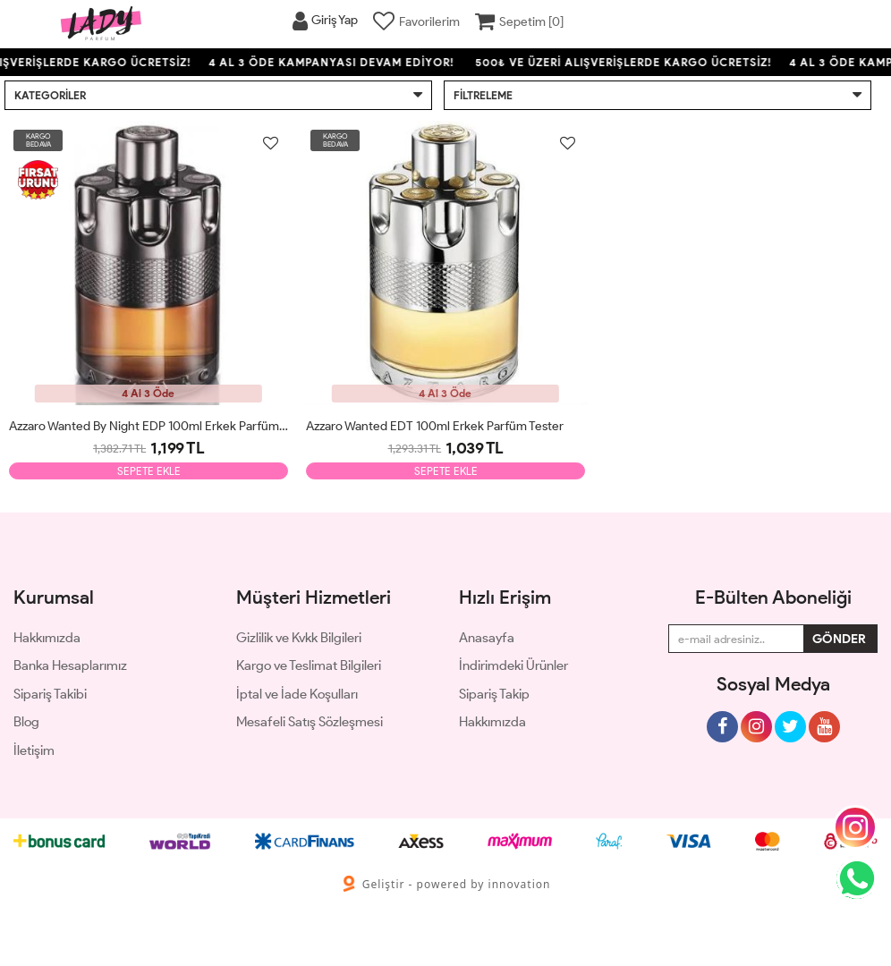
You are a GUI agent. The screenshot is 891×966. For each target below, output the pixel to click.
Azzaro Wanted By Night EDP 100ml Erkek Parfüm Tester (148, 426)
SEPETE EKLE (149, 471)
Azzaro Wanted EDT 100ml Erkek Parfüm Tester (435, 426)
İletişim (34, 750)
